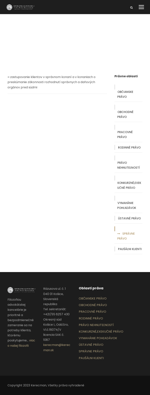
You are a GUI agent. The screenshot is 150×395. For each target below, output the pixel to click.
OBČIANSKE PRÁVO (125, 94)
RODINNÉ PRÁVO (129, 147)
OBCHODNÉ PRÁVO (125, 114)
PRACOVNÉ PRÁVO (125, 134)
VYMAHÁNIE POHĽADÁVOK (126, 205)
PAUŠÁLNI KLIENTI (130, 249)
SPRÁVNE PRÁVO (126, 236)
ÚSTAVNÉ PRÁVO (129, 218)
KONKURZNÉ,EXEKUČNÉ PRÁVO (129, 185)
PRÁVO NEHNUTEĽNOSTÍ (128, 165)
